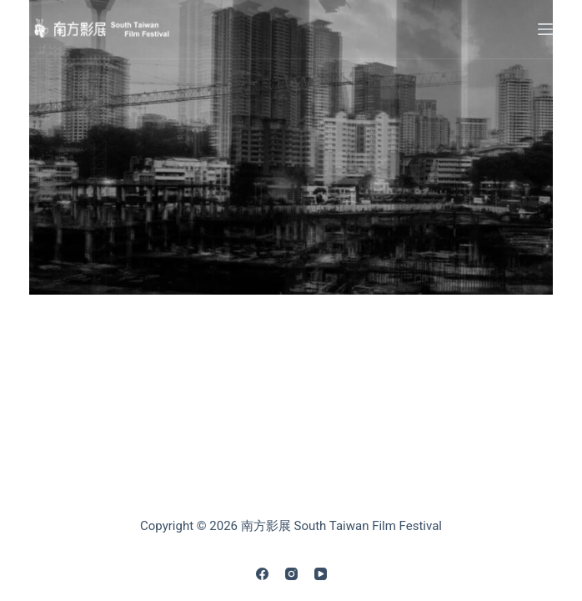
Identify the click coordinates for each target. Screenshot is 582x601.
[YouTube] (320, 574)
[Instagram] (291, 574)
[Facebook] (262, 574)
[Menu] (545, 29)
